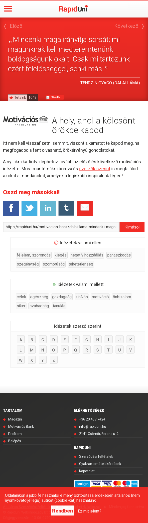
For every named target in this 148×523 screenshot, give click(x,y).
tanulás (59, 306)
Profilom (15, 434)
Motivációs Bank (21, 426)
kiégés (61, 255)
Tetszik (26, 97)
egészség (39, 296)
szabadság (39, 306)
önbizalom (122, 296)
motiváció (100, 296)
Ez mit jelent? (89, 511)
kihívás (82, 296)
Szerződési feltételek (96, 456)
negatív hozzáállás (87, 255)
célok (21, 296)
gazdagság (62, 296)
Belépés (14, 441)
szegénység (28, 264)
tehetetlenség (81, 264)
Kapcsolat (87, 471)
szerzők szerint (94, 168)
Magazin (15, 419)
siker (21, 306)
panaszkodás (119, 255)
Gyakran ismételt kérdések (100, 464)
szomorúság (54, 264)
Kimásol (132, 227)
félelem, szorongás (34, 255)
